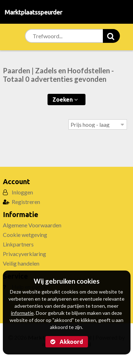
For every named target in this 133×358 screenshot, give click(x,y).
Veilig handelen (21, 263)
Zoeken (65, 99)
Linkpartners (18, 244)
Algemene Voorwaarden (32, 225)
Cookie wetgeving (25, 234)
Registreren (26, 201)
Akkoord (66, 342)
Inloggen (22, 192)
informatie (22, 313)
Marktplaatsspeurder (33, 12)
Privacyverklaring (24, 253)
